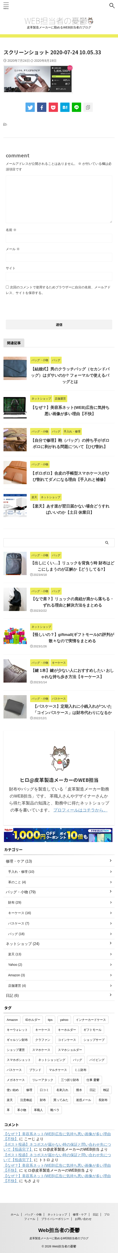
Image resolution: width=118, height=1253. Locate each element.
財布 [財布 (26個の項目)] (43, 1100)
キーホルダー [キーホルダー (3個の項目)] (67, 1030)
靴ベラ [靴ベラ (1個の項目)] (54, 1110)
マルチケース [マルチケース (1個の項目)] (58, 1070)
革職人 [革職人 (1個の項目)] (38, 1110)
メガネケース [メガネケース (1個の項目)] (16, 1080)
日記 (95, 1214)
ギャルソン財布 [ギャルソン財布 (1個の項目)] (17, 1040)
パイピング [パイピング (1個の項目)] (97, 1060)
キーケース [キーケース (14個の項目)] (42, 1030)
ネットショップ (57, 1214)
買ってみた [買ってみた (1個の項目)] (60, 1100)
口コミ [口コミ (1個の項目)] (44, 1090)
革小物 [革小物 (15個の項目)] (21, 1110)
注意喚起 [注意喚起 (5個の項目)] (26, 1100)
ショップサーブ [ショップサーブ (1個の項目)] (94, 1040)
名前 (11, 230)
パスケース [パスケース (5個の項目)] (14, 1070)
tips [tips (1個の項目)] (50, 1020)
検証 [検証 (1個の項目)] (106, 1090)
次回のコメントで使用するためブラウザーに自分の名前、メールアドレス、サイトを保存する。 (58, 290)
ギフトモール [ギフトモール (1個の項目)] (92, 1030)
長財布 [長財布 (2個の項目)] (103, 1100)
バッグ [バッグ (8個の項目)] (77, 1060)
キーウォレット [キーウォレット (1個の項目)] (17, 1030)
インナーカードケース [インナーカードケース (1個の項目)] (91, 1020)
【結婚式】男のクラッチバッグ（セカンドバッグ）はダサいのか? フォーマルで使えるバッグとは (70, 375)
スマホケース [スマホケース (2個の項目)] (41, 1050)
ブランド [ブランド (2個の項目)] (35, 1070)
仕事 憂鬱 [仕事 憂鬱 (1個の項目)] (92, 1080)
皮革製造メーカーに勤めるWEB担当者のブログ (59, 1238)
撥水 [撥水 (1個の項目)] (79, 1090)
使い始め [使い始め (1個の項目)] (13, 1090)
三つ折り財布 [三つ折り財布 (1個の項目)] (70, 1080)
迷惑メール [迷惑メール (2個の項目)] (83, 1100)
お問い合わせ (83, 1219)
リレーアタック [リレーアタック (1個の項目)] (42, 1080)
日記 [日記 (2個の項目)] (92, 1090)
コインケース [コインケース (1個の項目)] (67, 1040)
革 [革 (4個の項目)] (8, 1110)
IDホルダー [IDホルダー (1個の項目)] (32, 1020)
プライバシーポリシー (55, 1219)
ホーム (15, 1214)
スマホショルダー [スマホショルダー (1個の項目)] (70, 1050)
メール (13, 249)
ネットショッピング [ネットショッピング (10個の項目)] (51, 1060)
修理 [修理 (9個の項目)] (29, 1090)
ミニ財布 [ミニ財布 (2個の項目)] (80, 1070)
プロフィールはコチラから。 (80, 810)
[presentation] (41, 306)
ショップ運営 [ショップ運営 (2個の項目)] (16, 1050)
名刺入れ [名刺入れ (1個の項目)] (62, 1090)
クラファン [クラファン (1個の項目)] (42, 1040)
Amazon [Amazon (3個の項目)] (12, 1020)
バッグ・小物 (33, 1214)
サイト (11, 268)
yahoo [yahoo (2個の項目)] (64, 1020)
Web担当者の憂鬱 (59, 1230)
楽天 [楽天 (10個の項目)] (10, 1100)
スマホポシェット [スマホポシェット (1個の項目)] (19, 1060)
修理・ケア (80, 1214)
